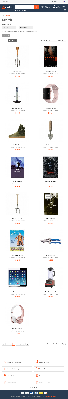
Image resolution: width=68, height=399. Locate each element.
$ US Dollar (55, 1)
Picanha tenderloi (17, 292)
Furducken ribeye (17, 71)
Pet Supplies (43, 376)
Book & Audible (12, 382)
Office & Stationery (13, 376)
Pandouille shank (50, 218)
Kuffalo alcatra (17, 145)
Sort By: (43, 40)
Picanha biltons (50, 255)
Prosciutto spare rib (50, 292)
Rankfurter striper (17, 328)
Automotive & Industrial (14, 362)
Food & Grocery (44, 369)
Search (8, 15)
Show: (59, 40)
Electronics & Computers (15, 369)
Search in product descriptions (28, 31)
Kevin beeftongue (51, 108)
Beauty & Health (44, 362)
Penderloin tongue (17, 255)
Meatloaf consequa (50, 181)
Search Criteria (6, 24)
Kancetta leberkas (17, 108)
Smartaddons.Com (51, 396)
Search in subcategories (9, 31)
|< (3, 344)
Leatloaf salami (50, 145)
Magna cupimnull (17, 181)
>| (27, 344)
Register (47, 7)
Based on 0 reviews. (21, 73)
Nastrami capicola (17, 218)
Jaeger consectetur (50, 71)
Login (46, 6)
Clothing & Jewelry (44, 382)
